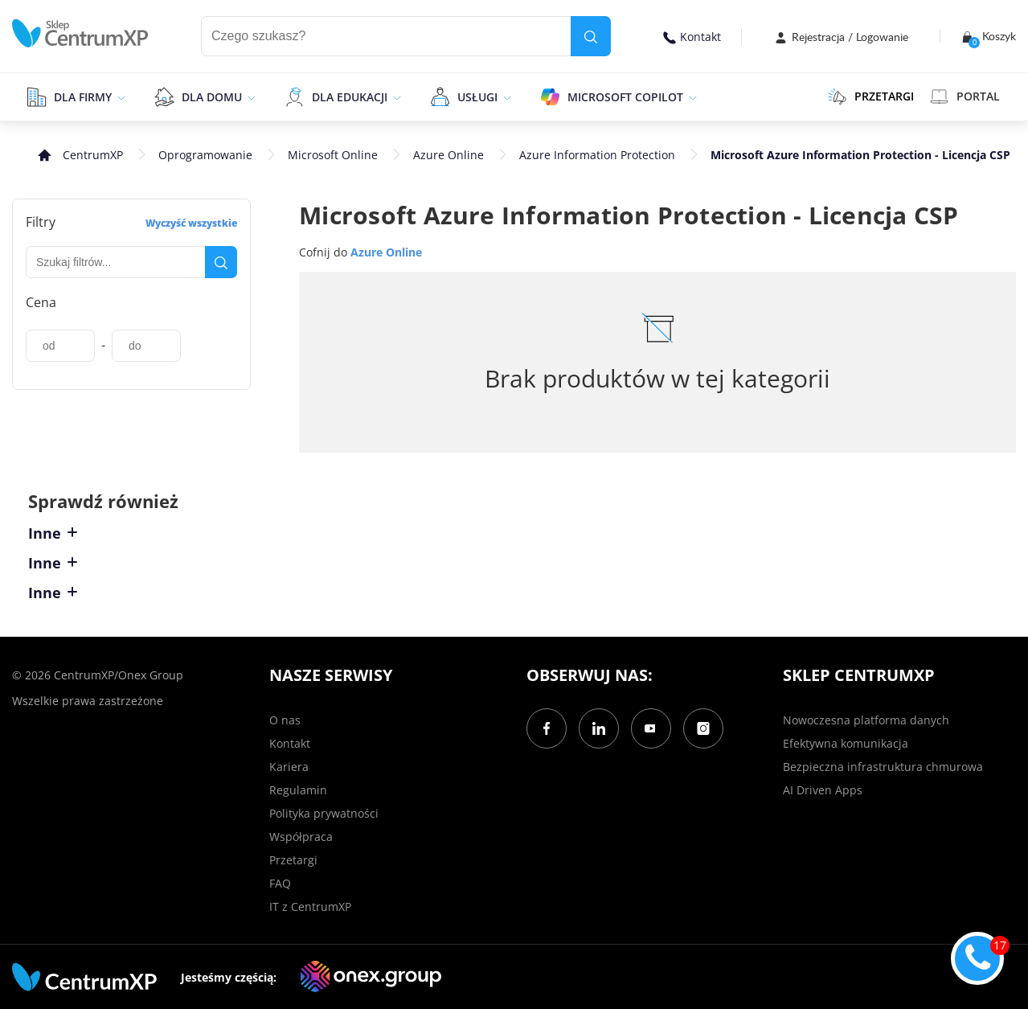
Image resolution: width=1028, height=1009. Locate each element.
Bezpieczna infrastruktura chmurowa (883, 766)
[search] (591, 36)
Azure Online (448, 154)
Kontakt (692, 36)
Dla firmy (83, 97)
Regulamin (298, 790)
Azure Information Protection (597, 154)
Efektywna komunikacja (845, 743)
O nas (285, 720)
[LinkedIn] (599, 728)
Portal (965, 96)
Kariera (289, 766)
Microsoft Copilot (625, 97)
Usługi (477, 97)
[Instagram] (703, 728)
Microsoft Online (333, 154)
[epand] (119, 96)
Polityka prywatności (324, 813)
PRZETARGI (871, 96)
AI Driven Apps (822, 790)
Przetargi (293, 859)
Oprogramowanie (205, 154)
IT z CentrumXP (310, 906)
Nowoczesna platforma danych (866, 720)
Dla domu (212, 97)
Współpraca (301, 836)
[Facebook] (546, 728)
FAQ (280, 883)
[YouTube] (651, 728)
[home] (80, 33)
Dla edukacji (349, 97)
